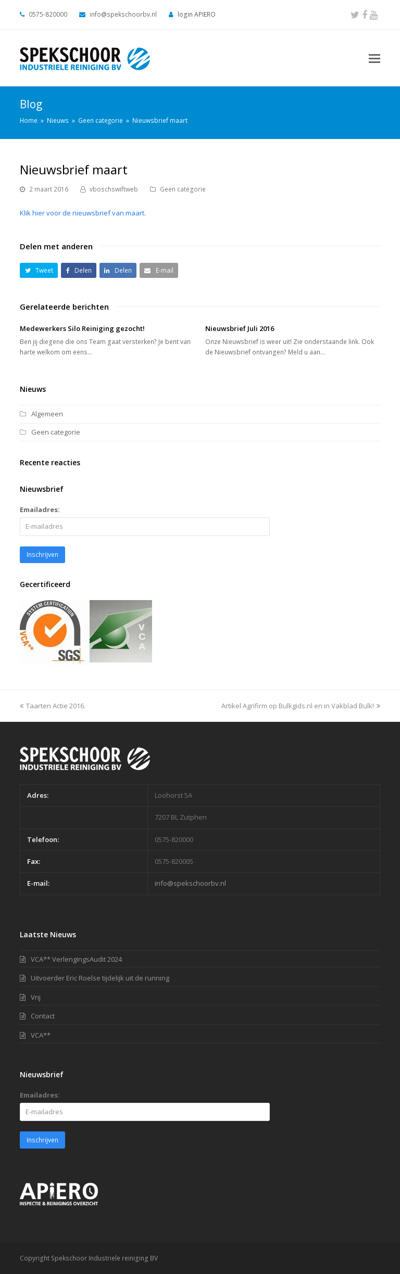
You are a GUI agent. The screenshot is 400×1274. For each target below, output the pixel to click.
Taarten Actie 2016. (52, 705)
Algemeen (47, 413)
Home (29, 120)
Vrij (36, 997)
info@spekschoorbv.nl (190, 883)
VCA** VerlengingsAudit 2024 (76, 959)
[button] (39, 270)
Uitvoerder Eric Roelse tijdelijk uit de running (100, 978)
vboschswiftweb (114, 189)
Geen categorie (183, 189)
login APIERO (197, 14)
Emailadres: (40, 509)
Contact (43, 1016)
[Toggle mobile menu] (374, 58)
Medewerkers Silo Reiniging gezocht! (82, 328)
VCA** (41, 1035)
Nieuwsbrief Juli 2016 (239, 328)
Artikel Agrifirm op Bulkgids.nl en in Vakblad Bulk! (300, 705)
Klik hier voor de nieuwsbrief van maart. (83, 213)
